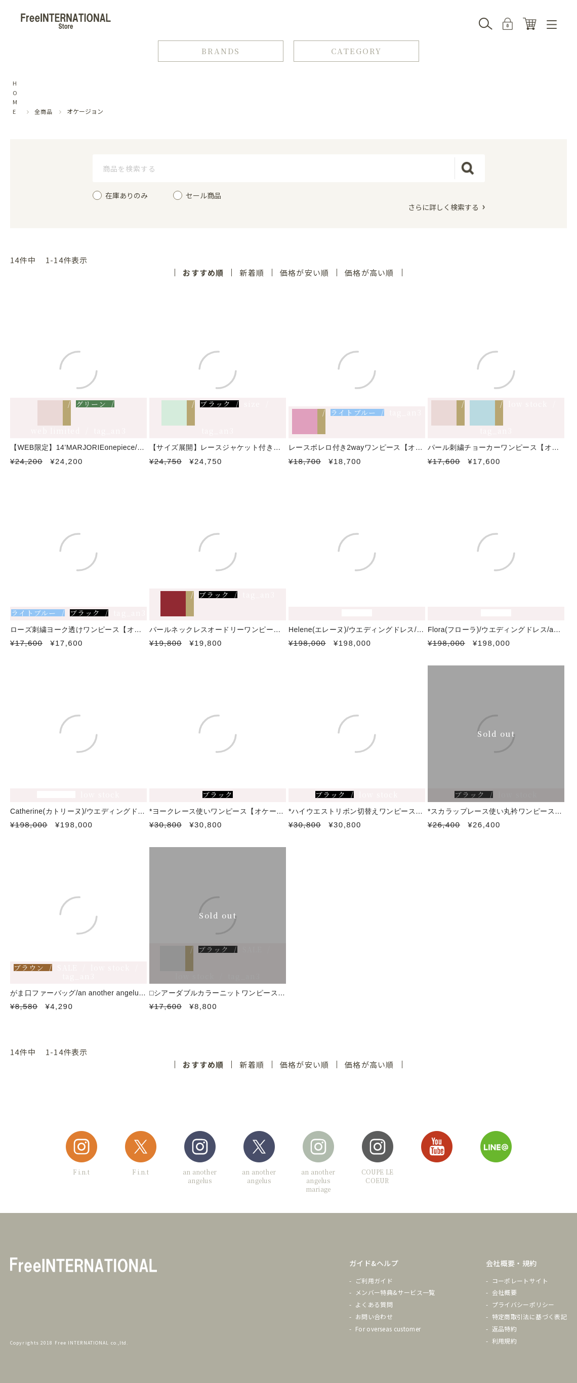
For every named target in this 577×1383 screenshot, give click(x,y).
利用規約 (504, 1340)
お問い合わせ (374, 1316)
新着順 (251, 272)
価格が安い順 (304, 272)
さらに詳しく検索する (443, 206)
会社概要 (504, 1292)
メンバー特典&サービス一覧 (395, 1292)
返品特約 (504, 1328)
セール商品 (203, 195)
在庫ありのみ (126, 195)
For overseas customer (388, 1328)
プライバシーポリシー (523, 1304)
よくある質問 (374, 1304)
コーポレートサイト (520, 1280)
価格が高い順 (369, 272)
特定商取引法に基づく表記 (529, 1316)
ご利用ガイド (374, 1280)
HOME (15, 97)
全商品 (43, 111)
